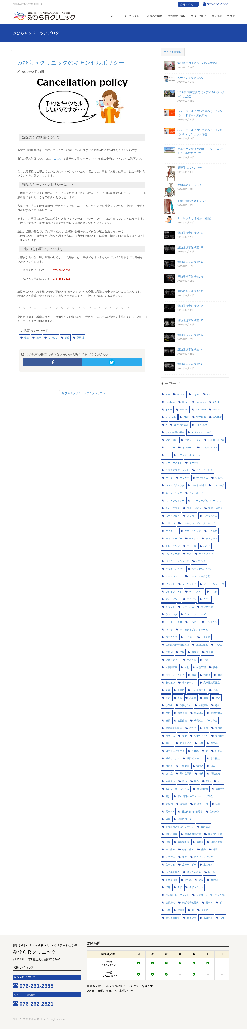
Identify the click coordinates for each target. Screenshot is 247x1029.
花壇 (215, 849)
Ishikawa (184, 409)
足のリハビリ (189, 864)
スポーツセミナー (175, 500)
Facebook (170, 401)
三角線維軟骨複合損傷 (177, 644)
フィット (170, 583)
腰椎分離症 (171, 834)
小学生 (169, 705)
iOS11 (216, 401)
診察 (67, 337)
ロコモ (169, 629)
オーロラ (194, 462)
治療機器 (184, 766)
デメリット (211, 538)
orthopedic (171, 417)
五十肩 (209, 652)
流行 (213, 766)
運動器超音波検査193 (190, 320)
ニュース (191, 546)
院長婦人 (170, 902)
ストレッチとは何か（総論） (195, 218)
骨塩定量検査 (173, 917)
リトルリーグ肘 (174, 621)
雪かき (209, 902)
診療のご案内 (154, 16)
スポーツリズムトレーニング (207, 500)
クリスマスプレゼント (177, 470)
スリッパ (170, 523)
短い (208, 781)
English (196, 394)
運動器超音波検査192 (190, 335)
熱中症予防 (186, 773)
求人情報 (217, 16)
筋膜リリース (201, 803)
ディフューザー (174, 538)
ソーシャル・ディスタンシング (198, 523)
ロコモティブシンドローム (194, 629)
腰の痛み (205, 826)
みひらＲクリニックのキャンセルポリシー (70, 63)
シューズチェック (175, 485)
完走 (168, 697)
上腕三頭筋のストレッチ (192, 201)
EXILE (210, 394)
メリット (170, 606)
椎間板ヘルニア (195, 758)
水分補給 (215, 758)
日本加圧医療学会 (175, 750)
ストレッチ (218, 485)
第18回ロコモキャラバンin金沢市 (197, 63)
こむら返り (201, 424)
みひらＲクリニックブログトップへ (83, 393)
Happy (185, 401)
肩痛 (168, 819)
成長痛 (192, 728)
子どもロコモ (199, 690)
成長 (168, 720)
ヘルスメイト (196, 591)
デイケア (194, 538)
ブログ (231, 16)
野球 (168, 887)
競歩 (168, 796)
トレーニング (173, 546)
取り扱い (170, 682)
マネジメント (173, 599)
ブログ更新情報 (172, 51)
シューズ (220, 477)
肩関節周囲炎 (185, 819)
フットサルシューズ (213, 583)
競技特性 (220, 788)
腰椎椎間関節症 (193, 834)
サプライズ (202, 477)
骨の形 (204, 910)
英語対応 (170, 857)
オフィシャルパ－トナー (190, 455)
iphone (169, 409)
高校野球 (191, 917)
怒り (217, 705)
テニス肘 (212, 530)
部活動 (214, 879)
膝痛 (203, 849)
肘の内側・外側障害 (192, 811)
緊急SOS (170, 811)
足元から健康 (194, 872)
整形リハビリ (201, 735)
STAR (186, 417)
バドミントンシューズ (177, 561)
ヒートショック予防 (199, 576)
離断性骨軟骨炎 (190, 902)
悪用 (168, 712)
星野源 (195, 750)
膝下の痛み (188, 849)
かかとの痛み (181, 424)
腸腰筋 (199, 841)
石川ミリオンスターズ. (178, 788)
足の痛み (208, 864)
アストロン (171, 439)
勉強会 (206, 674)
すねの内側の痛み (175, 432)
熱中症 (169, 773)
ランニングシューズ (195, 614)
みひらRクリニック (202, 432)
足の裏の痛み (173, 872)
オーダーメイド (174, 462)
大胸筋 (181, 690)
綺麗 (217, 803)
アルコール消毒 (216, 439)
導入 (218, 697)
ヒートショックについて (192, 77)
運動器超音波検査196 (190, 276)
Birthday (181, 394)
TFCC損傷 (201, 417)
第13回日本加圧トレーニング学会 (195, 796)
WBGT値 (217, 417)
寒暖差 (192, 697)
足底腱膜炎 (171, 879)
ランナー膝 (207, 606)
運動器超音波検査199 (190, 233)
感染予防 (182, 712)
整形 (38, 337)
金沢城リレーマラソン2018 (210, 894)
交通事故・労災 (176, 16)
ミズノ (206, 599)
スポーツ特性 (215, 508)
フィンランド (189, 583)
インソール (188, 447)
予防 (182, 652)
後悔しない (186, 705)
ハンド (206, 546)
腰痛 (168, 841)
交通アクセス (188, 4)
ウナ (168, 455)
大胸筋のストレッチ (189, 185)
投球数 (218, 728)
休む (187, 667)
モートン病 (188, 606)
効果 (194, 674)
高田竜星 (208, 917)
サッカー (184, 477)
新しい (169, 743)
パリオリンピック (175, 568)
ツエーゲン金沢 (193, 530)
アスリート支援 (193, 439)
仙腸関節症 (171, 667)
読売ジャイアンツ (203, 857)
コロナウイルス (204, 470)
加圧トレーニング (175, 674)
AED (168, 394)
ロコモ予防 (171, 637)
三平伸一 (189, 637)
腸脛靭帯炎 (183, 841)
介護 (205, 659)
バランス (201, 561)
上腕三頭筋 (202, 644)
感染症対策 (216, 712)
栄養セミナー (173, 758)
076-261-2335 (218, 4)
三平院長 (205, 637)
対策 (206, 697)
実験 (180, 697)
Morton (216, 409)
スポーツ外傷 (173, 508)
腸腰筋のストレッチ (189, 167)
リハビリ (53, 337)
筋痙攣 (183, 803)
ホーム (115, 16)
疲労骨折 (170, 781)
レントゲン (211, 621)
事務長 (195, 652)
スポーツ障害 (173, 515)
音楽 (168, 910)
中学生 (218, 644)
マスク (213, 591)
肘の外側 (214, 811)
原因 (220, 674)
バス (189, 553)
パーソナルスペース (202, 568)
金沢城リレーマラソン (177, 894)
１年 (222, 917)
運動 (201, 879)
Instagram (201, 401)
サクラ (169, 477)
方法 (201, 743)
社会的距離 (202, 788)
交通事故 (191, 659)
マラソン (191, 599)
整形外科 (220, 735)
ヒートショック (174, 576)
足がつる (170, 864)
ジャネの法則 (199, 485)
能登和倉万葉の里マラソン (180, 826)
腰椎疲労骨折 (215, 834)
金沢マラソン (196, 887)
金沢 (26, 337)
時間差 (218, 750)
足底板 (211, 872)
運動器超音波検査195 (190, 291)
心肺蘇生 (203, 705)
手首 (205, 728)
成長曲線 (182, 720)
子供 (215, 690)
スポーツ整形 (198, 16)
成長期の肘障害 (174, 728)
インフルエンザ (209, 447)
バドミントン (206, 553)
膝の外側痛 (216, 841)
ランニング (171, 614)
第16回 (169, 803)
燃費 (201, 773)
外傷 (168, 690)
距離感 (188, 879)
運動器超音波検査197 (190, 262)
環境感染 (215, 773)
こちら (58, 158)
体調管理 (201, 667)
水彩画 (169, 766)
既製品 (214, 743)
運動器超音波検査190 (190, 364)
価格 (215, 667)
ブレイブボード (174, 591)
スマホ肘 (191, 515)
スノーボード (196, 492)
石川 (220, 781)
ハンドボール (173, 553)
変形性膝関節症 (211, 682)
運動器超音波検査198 (190, 247)
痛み (196, 781)
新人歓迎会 (186, 743)
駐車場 (181, 910)
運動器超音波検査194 (190, 305)
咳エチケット (189, 682)
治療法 (199, 766)
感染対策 (198, 712)
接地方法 (170, 735)
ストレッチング (174, 492)
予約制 (80, 337)
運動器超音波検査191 (190, 349)
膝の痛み (170, 849)
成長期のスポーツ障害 (205, 720)
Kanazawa (201, 409)
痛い (184, 781)
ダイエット (171, 530)
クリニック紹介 (133, 16)
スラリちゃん (210, 515)
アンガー (170, 447)
